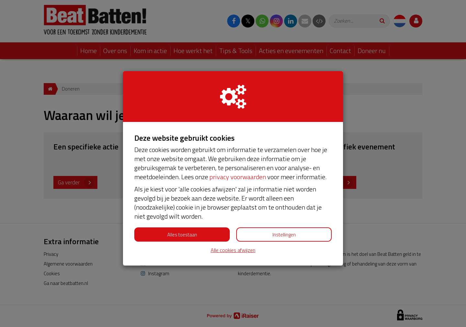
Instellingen (284, 234)
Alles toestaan (182, 234)
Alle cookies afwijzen (233, 250)
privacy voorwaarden (237, 177)
